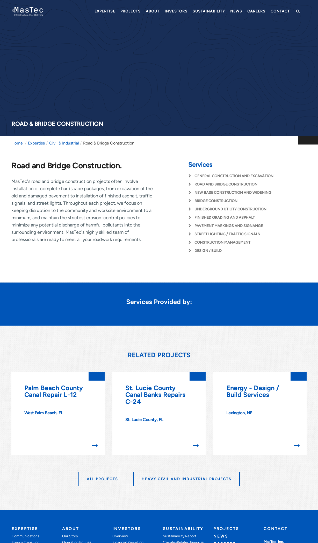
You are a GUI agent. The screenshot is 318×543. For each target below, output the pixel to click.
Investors (176, 11)
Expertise (105, 11)
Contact (280, 11)
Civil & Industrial (64, 143)
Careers (256, 11)
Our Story (70, 536)
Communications (25, 536)
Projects (130, 11)
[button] (297, 11)
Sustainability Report (179, 536)
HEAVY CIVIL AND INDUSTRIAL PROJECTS (187, 479)
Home (17, 143)
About (153, 11)
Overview (120, 536)
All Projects (102, 479)
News (236, 11)
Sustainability (209, 11)
